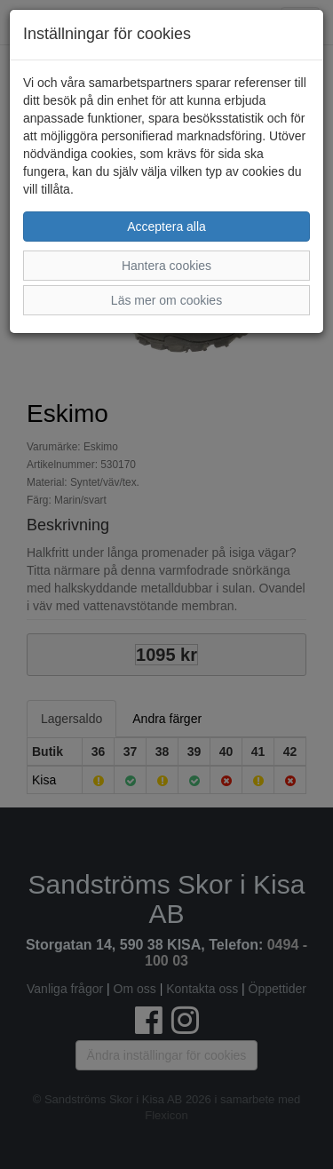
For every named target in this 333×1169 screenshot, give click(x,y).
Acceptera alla (166, 226)
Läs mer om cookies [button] (166, 300)
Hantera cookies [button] (166, 265)
